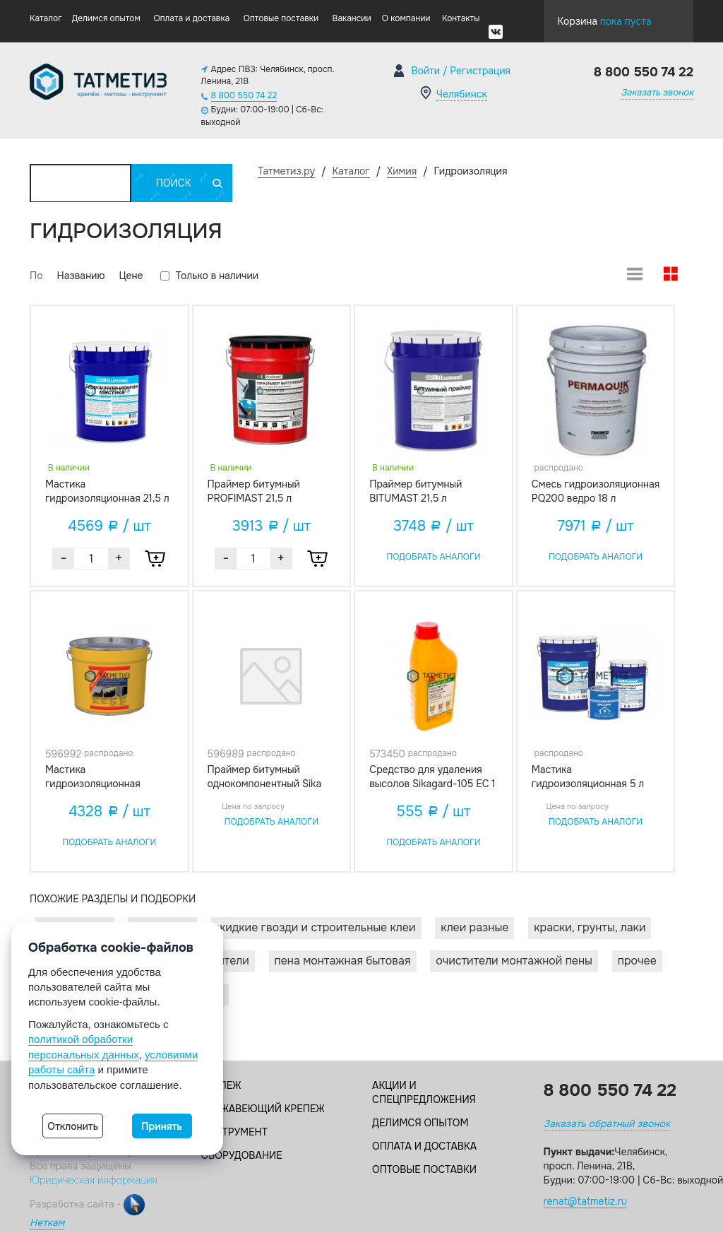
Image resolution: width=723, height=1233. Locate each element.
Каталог (46, 18)
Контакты (460, 18)
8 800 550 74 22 (244, 95)
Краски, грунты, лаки (589, 927)
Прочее (637, 960)
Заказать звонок (657, 92)
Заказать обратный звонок (607, 1123)
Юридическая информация (93, 1180)
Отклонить (72, 1126)
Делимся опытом (106, 18)
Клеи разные (474, 927)
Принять (161, 1126)
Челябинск (461, 94)
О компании (406, 18)
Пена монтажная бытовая (343, 960)
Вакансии (352, 18)
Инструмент (234, 1132)
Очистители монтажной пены (514, 960)
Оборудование (241, 1155)
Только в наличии (209, 275)
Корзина (605, 17)
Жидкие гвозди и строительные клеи (316, 927)
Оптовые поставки (281, 18)
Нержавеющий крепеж (263, 1108)
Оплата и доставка (192, 18)
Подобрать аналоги (433, 556)
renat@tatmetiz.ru (585, 1201)
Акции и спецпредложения (424, 1092)
